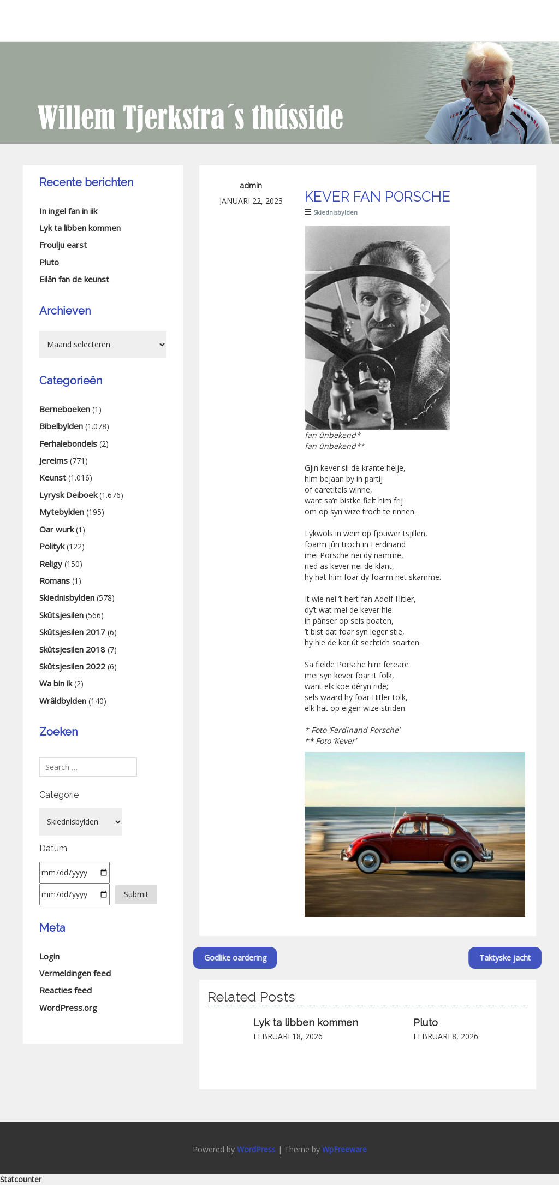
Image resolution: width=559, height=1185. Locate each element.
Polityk (51, 546)
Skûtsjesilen (61, 614)
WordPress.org (68, 1007)
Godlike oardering (197, 957)
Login (49, 956)
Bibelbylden (61, 425)
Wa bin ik (55, 683)
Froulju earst (63, 244)
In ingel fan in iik (68, 210)
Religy (50, 563)
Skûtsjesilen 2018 (72, 649)
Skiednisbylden (335, 212)
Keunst (52, 477)
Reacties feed (65, 990)
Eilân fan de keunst (74, 279)
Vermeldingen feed (75, 973)
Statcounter (20, 1179)
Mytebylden (61, 511)
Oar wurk (56, 529)
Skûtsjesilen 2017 (72, 631)
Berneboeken (64, 409)
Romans (54, 580)
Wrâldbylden (62, 700)
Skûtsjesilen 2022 (72, 666)
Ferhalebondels (68, 443)
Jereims (53, 460)
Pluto (425, 1022)
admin (251, 185)
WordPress (256, 1149)
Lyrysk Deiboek (68, 494)
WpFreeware (344, 1149)
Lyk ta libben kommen (305, 1022)
